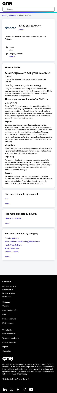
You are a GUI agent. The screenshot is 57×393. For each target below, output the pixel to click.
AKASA (21, 30)
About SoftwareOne (10, 310)
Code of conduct (8, 334)
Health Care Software (13, 245)
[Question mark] (51, 3)
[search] (28, 9)
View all (7, 203)
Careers (5, 306)
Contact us (6, 351)
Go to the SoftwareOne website (15, 379)
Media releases (8, 323)
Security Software (12, 238)
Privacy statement (9, 342)
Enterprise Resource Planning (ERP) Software (22, 242)
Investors (5, 315)
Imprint (5, 347)
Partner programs (9, 319)
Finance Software (12, 252)
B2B (6, 199)
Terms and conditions (10, 338)
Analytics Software (12, 248)
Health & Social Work (13, 218)
